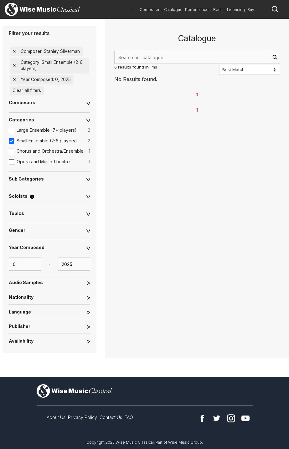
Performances (198, 9)
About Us (56, 417)
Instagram (231, 418)
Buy (250, 9)
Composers (151, 9)
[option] (52, 130)
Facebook (202, 418)
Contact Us (111, 417)
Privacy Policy (82, 417)
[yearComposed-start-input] (25, 264)
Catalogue (173, 9)
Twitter (217, 418)
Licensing (236, 9)
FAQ (129, 417)
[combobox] (197, 57)
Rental (218, 9)
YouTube (245, 418)
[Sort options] (249, 70)
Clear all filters (27, 90)
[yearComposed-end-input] (74, 264)
